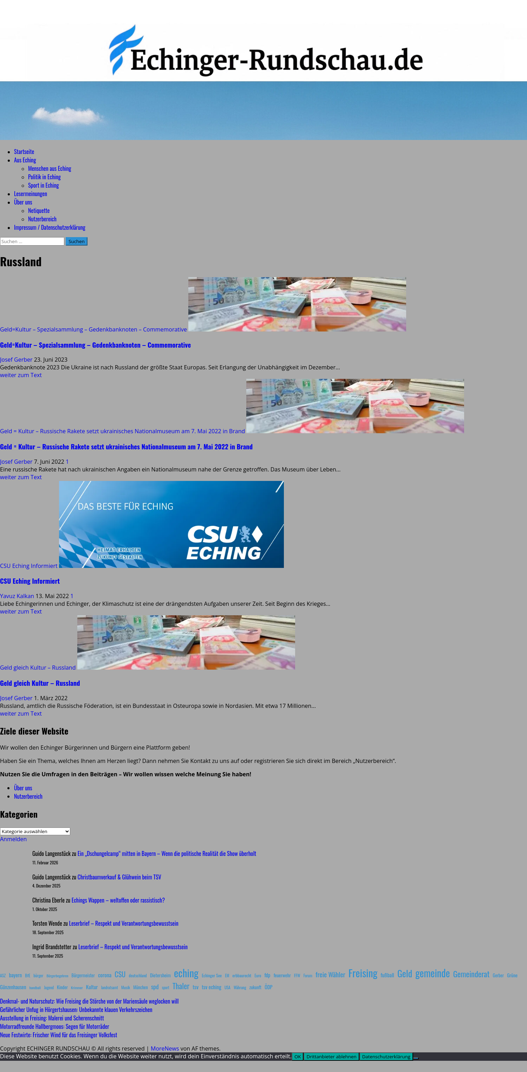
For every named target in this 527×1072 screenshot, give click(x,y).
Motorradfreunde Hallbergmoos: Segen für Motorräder (54, 1026)
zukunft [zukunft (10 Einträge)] (255, 987)
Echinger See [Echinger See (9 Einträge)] (212, 975)
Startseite (24, 151)
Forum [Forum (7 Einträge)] (308, 975)
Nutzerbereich (42, 219)
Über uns (23, 202)
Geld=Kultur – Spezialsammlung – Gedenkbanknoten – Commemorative (93, 329)
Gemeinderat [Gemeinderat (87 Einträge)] (471, 973)
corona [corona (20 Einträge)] (104, 975)
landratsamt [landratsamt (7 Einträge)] (109, 987)
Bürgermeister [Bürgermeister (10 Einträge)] (83, 975)
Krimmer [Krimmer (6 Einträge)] (77, 987)
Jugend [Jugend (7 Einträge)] (49, 987)
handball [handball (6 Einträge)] (35, 987)
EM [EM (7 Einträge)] (227, 975)
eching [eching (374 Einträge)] (186, 972)
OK (297, 1056)
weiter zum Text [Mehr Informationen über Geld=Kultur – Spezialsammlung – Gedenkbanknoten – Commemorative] (21, 375)
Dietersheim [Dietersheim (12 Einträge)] (160, 975)
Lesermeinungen (30, 193)
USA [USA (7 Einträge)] (227, 987)
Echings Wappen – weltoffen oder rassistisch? (118, 900)
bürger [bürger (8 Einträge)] (38, 975)
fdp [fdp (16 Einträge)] (267, 975)
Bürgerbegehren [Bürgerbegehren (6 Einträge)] (57, 975)
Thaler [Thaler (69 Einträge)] (181, 985)
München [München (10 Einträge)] (140, 987)
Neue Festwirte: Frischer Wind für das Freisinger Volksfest (58, 1035)
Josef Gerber (17, 359)
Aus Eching (25, 160)
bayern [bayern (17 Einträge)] (15, 975)
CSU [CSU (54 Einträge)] (120, 974)
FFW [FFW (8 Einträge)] (297, 975)
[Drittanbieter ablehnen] (416, 1058)
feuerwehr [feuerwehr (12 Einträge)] (282, 975)
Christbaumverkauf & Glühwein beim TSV (119, 877)
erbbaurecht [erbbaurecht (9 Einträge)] (242, 975)
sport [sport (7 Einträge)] (165, 987)
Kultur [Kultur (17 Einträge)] (92, 987)
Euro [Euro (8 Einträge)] (258, 975)
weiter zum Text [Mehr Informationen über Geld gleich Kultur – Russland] (21, 713)
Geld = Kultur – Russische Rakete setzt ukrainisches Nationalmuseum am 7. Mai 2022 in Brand (122, 431)
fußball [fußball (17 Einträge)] (387, 975)
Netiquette (39, 210)
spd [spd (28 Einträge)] (155, 986)
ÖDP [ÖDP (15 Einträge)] (268, 987)
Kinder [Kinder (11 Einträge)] (62, 987)
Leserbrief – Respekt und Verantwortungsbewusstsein (123, 923)
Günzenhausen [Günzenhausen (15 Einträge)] (13, 987)
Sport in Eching (43, 185)
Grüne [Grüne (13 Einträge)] (512, 975)
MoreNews (165, 1048)
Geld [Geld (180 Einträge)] (404, 973)
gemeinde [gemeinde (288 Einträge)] (432, 972)
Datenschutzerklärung (386, 1056)
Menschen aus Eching (49, 168)
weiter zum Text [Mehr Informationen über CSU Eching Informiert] (21, 611)
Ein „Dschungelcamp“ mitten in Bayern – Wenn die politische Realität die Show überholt (167, 853)
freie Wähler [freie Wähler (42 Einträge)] (330, 974)
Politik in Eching (44, 177)
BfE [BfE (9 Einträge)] (27, 975)
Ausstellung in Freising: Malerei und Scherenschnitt (52, 1018)
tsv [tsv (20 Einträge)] (196, 987)
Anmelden (13, 839)
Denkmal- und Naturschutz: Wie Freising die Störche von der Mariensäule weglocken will (89, 1001)
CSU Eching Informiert (29, 566)
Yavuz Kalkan (17, 596)
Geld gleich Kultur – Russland (38, 667)
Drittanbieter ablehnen (331, 1056)
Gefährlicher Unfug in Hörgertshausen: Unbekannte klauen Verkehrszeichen (76, 1009)
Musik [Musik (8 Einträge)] (125, 987)
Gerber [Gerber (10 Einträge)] (498, 975)
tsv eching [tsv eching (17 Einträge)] (211, 987)
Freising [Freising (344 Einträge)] (363, 972)
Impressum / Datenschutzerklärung (49, 227)
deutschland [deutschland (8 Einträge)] (138, 975)
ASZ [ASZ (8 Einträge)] (3, 975)
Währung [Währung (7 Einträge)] (240, 987)
